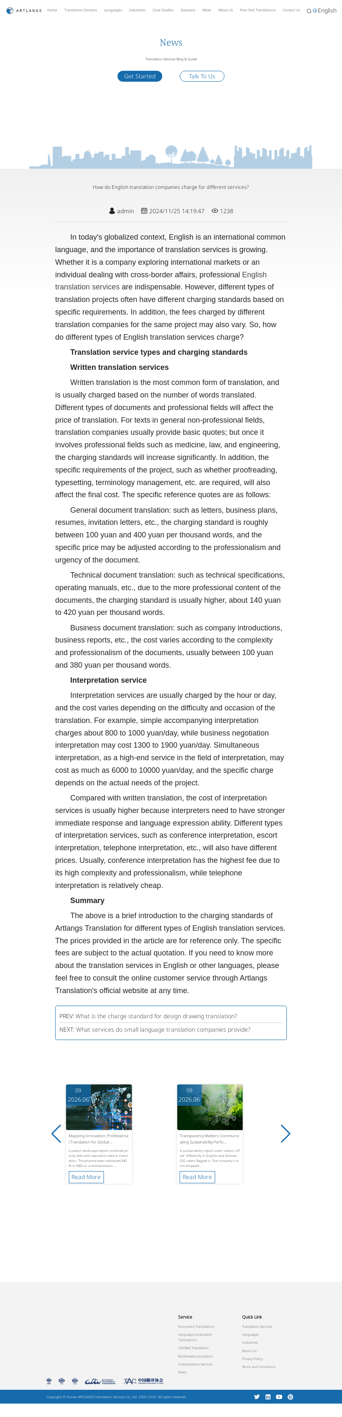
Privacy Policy (252, 1358)
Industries (137, 10)
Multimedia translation (195, 1356)
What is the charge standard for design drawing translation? (156, 1016)
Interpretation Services (195, 1364)
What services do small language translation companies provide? (163, 1029)
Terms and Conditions (259, 1366)
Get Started (140, 76)
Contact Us (291, 10)
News (206, 10)
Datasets (188, 10)
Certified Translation (193, 1347)
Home (52, 10)
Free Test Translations (258, 10)
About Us (225, 10)
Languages (113, 10)
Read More (86, 1177)
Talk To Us (202, 76)
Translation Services (80, 10)
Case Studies (163, 10)
